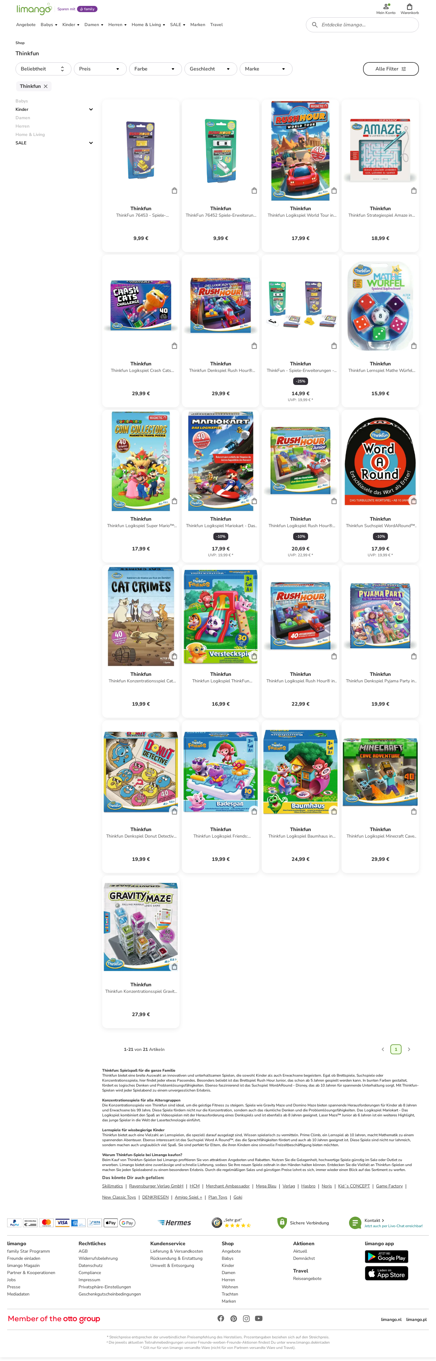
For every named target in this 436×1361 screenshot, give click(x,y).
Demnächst (304, 1262)
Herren (228, 1283)
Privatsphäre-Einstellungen (105, 1290)
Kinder (22, 112)
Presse (13, 1290)
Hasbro (308, 1189)
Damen (228, 1276)
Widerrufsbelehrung (98, 1262)
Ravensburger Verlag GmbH (156, 1189)
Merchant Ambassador (228, 1189)
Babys (228, 1262)
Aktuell (300, 1255)
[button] (410, 9)
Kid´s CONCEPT (354, 1189)
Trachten (230, 1297)
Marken (229, 1305)
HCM (195, 1189)
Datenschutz (91, 1269)
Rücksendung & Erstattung (176, 1262)
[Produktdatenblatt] (140, 178)
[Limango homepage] (34, 9)
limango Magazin (23, 1269)
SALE (21, 146)
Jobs (11, 1283)
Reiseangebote (307, 1282)
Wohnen (230, 1290)
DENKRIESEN (155, 1200)
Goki (238, 1200)
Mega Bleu (266, 1189)
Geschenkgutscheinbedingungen (110, 1297)
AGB (83, 1255)
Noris (327, 1189)
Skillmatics (112, 1189)
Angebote (231, 1255)
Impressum (90, 1283)
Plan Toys (217, 1200)
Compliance (90, 1276)
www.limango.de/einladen (308, 1345)
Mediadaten (18, 1297)
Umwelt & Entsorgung (172, 1269)
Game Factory (389, 1189)
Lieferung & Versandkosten (176, 1255)
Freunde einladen (24, 1262)
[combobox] (362, 27)
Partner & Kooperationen (31, 1276)
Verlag (289, 1189)
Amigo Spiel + (188, 1200)
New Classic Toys (119, 1200)
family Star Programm (28, 1255)
